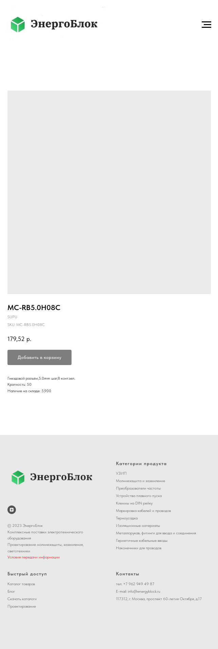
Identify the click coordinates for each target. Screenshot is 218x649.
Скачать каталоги (22, 598)
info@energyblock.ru (144, 591)
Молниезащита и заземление (140, 480)
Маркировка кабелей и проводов (143, 510)
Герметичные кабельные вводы (141, 540)
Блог (11, 591)
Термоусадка (127, 518)
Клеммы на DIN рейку (134, 503)
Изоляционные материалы (138, 525)
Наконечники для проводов (138, 548)
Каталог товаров (21, 583)
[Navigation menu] (206, 24)
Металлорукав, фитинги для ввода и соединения (156, 533)
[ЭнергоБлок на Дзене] (11, 509)
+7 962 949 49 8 (137, 583)
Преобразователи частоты (138, 488)
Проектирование (21, 606)
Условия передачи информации (33, 557)
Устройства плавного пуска (139, 495)
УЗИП (121, 473)
